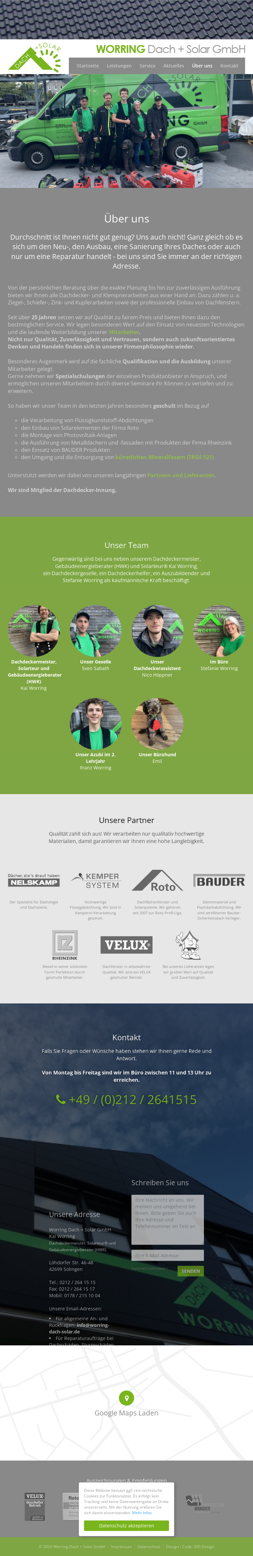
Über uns (202, 66)
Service (147, 66)
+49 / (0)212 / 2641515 (126, 1082)
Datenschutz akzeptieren (126, 1525)
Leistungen (119, 66)
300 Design (204, 1546)
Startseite (88, 66)
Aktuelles (173, 66)
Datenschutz (148, 1546)
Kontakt (229, 66)
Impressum (121, 1546)
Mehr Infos (142, 1513)
